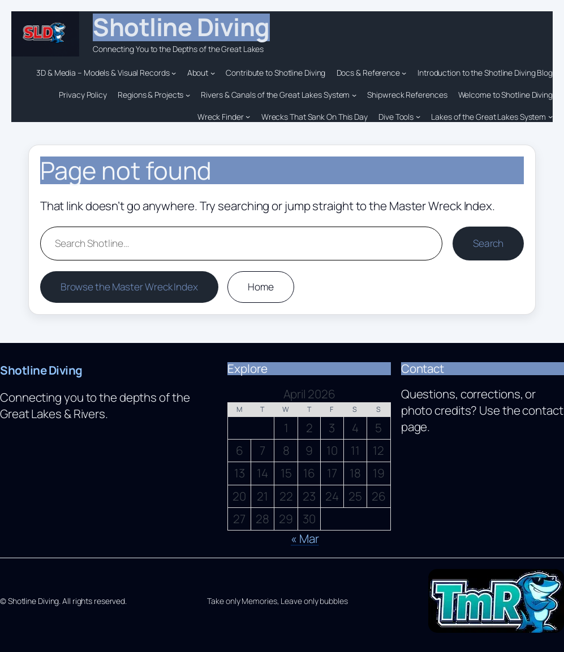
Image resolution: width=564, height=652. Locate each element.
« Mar (305, 538)
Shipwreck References (407, 94)
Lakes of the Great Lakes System (488, 116)
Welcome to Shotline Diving (505, 94)
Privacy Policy (83, 94)
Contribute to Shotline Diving (275, 72)
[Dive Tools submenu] (418, 116)
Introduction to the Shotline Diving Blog (485, 72)
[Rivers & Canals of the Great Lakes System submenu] (354, 95)
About (198, 72)
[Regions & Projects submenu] (188, 95)
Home (261, 286)
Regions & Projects (150, 94)
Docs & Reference (368, 72)
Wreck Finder (220, 116)
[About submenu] (212, 73)
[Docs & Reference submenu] (404, 73)
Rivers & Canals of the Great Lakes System (275, 94)
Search (488, 243)
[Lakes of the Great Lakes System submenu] (550, 116)
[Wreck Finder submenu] (248, 116)
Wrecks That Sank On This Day (314, 116)
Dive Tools (396, 116)
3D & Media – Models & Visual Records (102, 72)
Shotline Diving (181, 27)
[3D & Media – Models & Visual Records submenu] (173, 73)
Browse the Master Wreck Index (129, 286)
